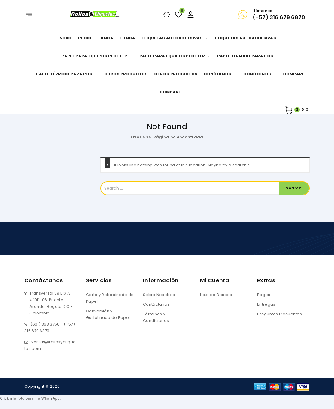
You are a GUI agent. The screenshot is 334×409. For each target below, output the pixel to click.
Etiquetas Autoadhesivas (174, 38)
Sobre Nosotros (159, 295)
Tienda (105, 38)
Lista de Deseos (216, 295)
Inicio (65, 38)
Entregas (266, 304)
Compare (293, 74)
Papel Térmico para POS (248, 56)
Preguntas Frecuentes (279, 314)
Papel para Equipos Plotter (97, 56)
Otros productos (126, 74)
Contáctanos (156, 304)
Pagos (263, 295)
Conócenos (220, 74)
